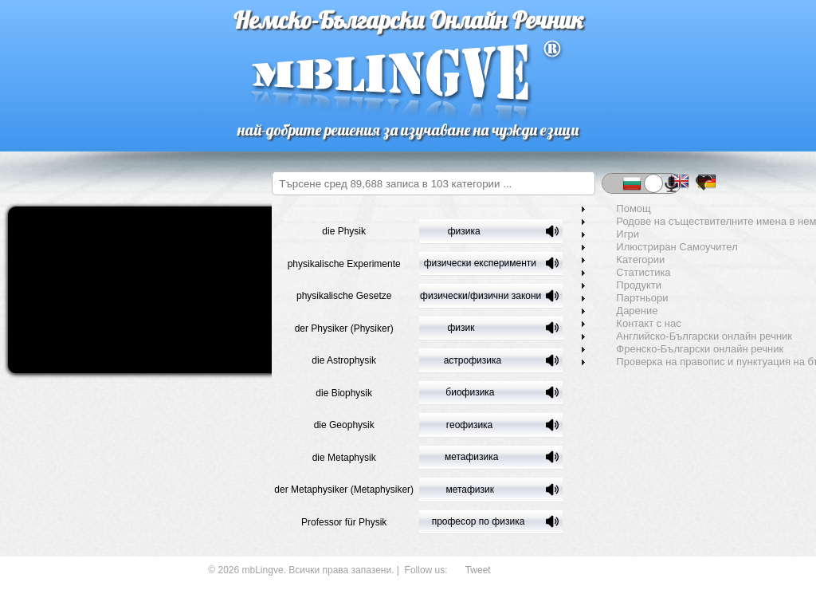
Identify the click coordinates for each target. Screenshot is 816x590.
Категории (620, 260)
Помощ (613, 209)
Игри (607, 234)
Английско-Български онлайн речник (684, 336)
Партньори (622, 298)
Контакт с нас (628, 323)
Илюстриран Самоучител (656, 247)
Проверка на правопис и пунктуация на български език (695, 362)
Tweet (478, 570)
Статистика (623, 272)
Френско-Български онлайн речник (679, 349)
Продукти (618, 285)
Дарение (616, 311)
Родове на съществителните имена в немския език (695, 221)
